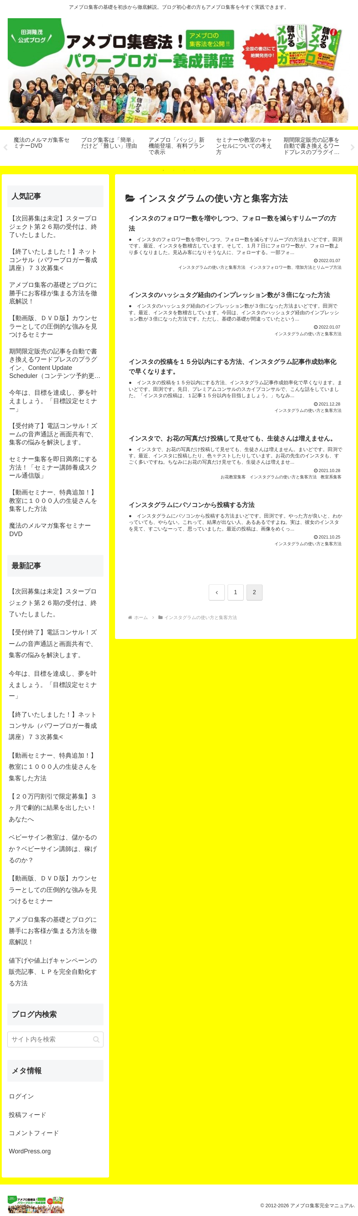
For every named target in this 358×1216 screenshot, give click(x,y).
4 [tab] (194, 170)
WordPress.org (30, 1151)
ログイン (21, 1096)
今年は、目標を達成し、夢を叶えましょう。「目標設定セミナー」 (53, 685)
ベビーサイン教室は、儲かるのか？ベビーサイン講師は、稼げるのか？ (53, 849)
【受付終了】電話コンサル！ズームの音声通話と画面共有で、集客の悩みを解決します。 (53, 644)
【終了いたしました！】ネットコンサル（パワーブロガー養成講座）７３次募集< (53, 726)
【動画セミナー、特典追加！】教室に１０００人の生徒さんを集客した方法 (53, 767)
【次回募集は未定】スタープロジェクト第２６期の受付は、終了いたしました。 (53, 603)
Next (352, 147)
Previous (5, 147)
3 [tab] (184, 170)
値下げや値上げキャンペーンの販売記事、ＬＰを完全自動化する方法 (53, 972)
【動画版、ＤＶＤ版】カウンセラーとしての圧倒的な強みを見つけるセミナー (53, 890)
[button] (96, 1039)
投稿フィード (27, 1114)
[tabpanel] (43, 146)
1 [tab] (163, 170)
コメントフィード (34, 1133)
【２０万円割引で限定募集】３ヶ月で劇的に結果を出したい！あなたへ (53, 808)
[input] (55, 1039)
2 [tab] (173, 170)
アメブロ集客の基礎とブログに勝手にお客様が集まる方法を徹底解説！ (53, 931)
